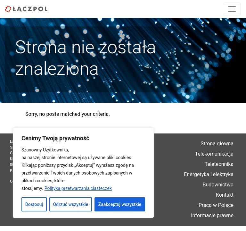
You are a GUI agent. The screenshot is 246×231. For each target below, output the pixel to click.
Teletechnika (219, 164)
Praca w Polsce (216, 205)
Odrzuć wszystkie (70, 204)
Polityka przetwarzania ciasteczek (78, 188)
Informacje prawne (212, 215)
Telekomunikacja (214, 154)
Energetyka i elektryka (209, 174)
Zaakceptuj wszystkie (120, 204)
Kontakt (225, 195)
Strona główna (217, 144)
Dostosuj (34, 204)
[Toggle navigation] (232, 9)
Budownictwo (218, 185)
